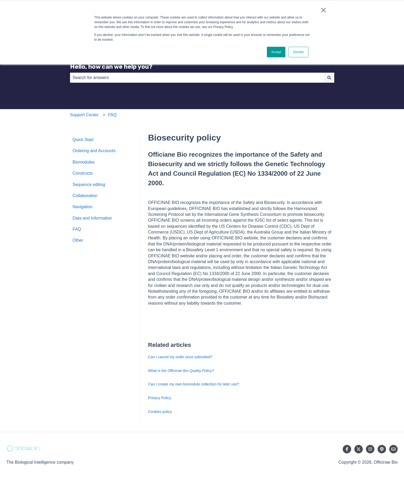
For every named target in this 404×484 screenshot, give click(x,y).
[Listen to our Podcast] (382, 449)
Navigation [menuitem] (83, 206)
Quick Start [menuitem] (83, 139)
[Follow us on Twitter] (358, 449)
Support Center (84, 115)
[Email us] (393, 449)
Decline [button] (298, 52)
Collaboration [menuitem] (85, 195)
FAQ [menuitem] (77, 229)
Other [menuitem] (78, 240)
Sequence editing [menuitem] (89, 184)
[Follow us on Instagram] (370, 449)
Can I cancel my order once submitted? (180, 357)
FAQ (112, 115)
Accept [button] (276, 52)
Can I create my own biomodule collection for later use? (193, 384)
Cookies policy (160, 411)
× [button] (324, 10)
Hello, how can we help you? (111, 66)
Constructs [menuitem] (83, 173)
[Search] (329, 78)
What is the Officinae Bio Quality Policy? (181, 371)
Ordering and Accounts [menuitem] (94, 150)
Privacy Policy (159, 398)
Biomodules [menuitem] (84, 162)
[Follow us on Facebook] (347, 449)
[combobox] (197, 78)
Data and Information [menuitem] (92, 218)
